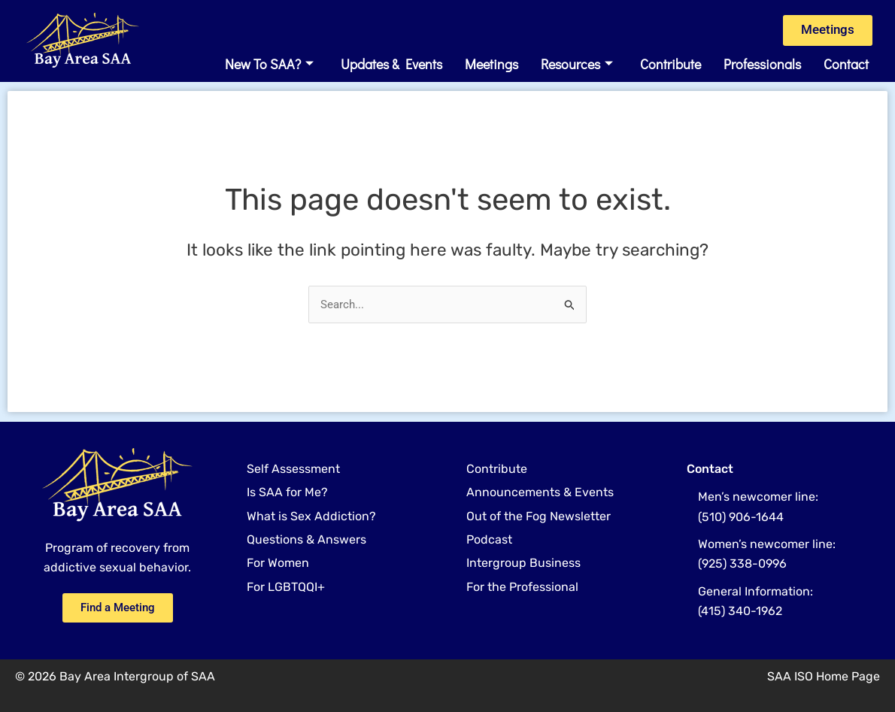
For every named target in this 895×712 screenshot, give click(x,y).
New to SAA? (269, 65)
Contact (846, 65)
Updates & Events (391, 65)
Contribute (670, 65)
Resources (577, 65)
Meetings (491, 65)
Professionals (762, 65)
